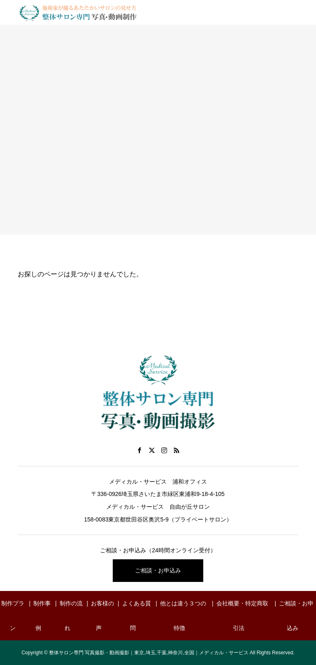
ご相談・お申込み (158, 570)
